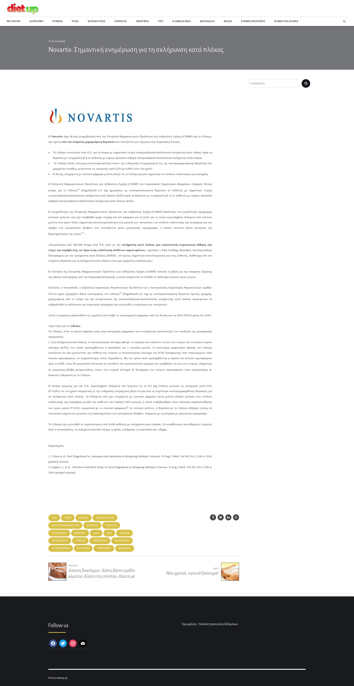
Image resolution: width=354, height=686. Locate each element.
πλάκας (80, 540)
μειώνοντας (60, 540)
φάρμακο (125, 548)
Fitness (57, 21)
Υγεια (75, 21)
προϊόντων (100, 540)
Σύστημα (83, 548)
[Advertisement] (130, 91)
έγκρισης (111, 525)
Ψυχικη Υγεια (96, 21)
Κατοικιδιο (207, 21)
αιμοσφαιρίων (105, 517)
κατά (96, 533)
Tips (160, 21)
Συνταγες (120, 21)
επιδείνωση (59, 533)
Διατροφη (36, 21)
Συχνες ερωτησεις (253, 21)
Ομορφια (142, 21)
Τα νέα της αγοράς (56, 41)
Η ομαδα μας (181, 21)
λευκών (124, 533)
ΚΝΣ (109, 533)
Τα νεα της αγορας (286, 21)
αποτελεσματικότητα (65, 525)
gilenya (83, 517)
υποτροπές (104, 548)
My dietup (13, 21)
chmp (67, 517)
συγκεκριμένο (61, 548)
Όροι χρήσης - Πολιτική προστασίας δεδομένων (210, 624)
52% (54, 517)
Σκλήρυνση (122, 540)
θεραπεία (80, 533)
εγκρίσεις (92, 525)
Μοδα (228, 21)
